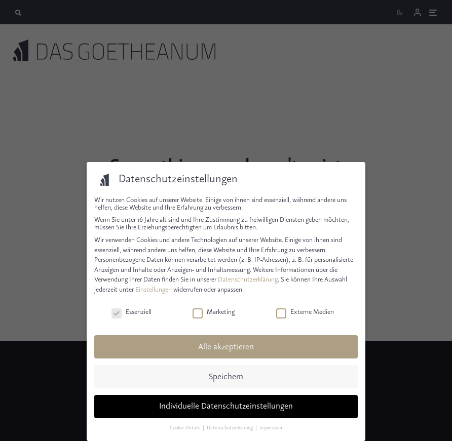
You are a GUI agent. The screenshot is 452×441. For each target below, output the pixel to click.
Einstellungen (153, 290)
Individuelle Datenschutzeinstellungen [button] (226, 406)
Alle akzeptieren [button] (226, 347)
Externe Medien (305, 312)
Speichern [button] (226, 377)
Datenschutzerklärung (248, 280)
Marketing (214, 312)
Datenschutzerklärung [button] (230, 428)
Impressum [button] (270, 428)
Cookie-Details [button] (185, 428)
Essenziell (131, 312)
